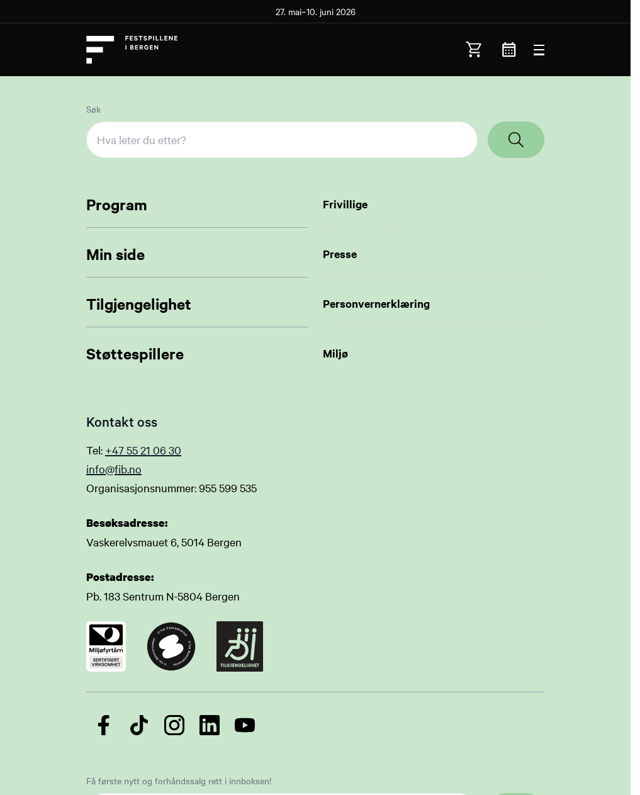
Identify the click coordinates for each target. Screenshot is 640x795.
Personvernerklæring (376, 303)
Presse (340, 253)
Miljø (335, 353)
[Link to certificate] (106, 646)
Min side (115, 254)
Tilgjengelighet (138, 303)
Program (116, 204)
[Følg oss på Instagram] (174, 725)
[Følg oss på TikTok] (139, 725)
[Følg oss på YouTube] (244, 725)
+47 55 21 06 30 (143, 450)
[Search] (516, 139)
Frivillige (345, 203)
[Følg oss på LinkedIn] (209, 725)
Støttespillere (135, 353)
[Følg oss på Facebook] (103, 725)
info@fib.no (114, 468)
